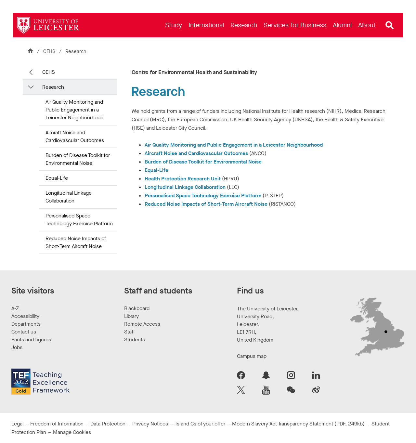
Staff (129, 331)
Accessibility (25, 316)
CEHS (50, 51)
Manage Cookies (72, 432)
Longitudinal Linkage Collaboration (69, 196)
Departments (26, 323)
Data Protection (107, 423)
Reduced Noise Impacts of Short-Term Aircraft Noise (76, 242)
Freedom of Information (57, 423)
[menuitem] (173, 25)
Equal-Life (57, 178)
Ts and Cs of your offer (200, 423)
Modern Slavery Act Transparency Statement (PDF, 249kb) (298, 423)
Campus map (251, 356)
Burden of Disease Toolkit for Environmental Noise (78, 159)
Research (53, 87)
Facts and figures (31, 339)
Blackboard (137, 308)
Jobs (16, 347)
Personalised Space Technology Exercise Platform (79, 219)
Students (134, 339)
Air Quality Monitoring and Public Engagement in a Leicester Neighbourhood (74, 109)
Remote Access (142, 323)
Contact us (23, 331)
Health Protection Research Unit (183, 178)
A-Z (15, 308)
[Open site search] (389, 25)
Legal (17, 423)
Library (131, 316)
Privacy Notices (150, 423)
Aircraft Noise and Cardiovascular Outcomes (75, 136)
